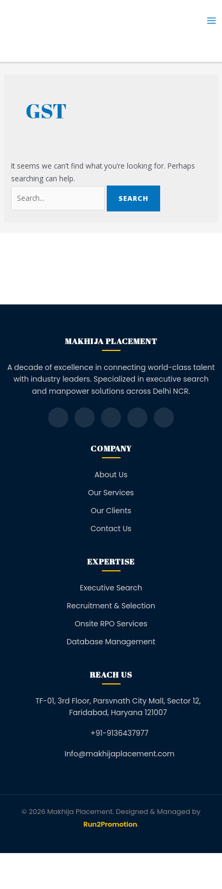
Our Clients (111, 510)
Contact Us (110, 528)
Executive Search (111, 587)
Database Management (111, 641)
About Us (111, 474)
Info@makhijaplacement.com (119, 753)
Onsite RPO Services (111, 623)
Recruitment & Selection (111, 605)
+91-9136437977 (119, 733)
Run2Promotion (110, 824)
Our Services (111, 492)
